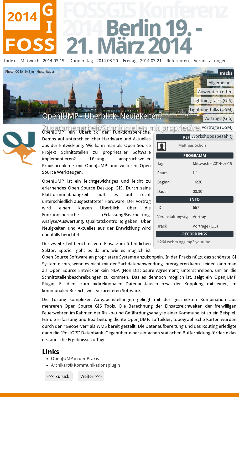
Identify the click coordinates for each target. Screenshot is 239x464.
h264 (161, 242)
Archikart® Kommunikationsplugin (85, 365)
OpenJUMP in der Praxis (75, 358)
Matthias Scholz (192, 145)
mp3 (190, 242)
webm (172, 242)
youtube (202, 242)
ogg (182, 242)
